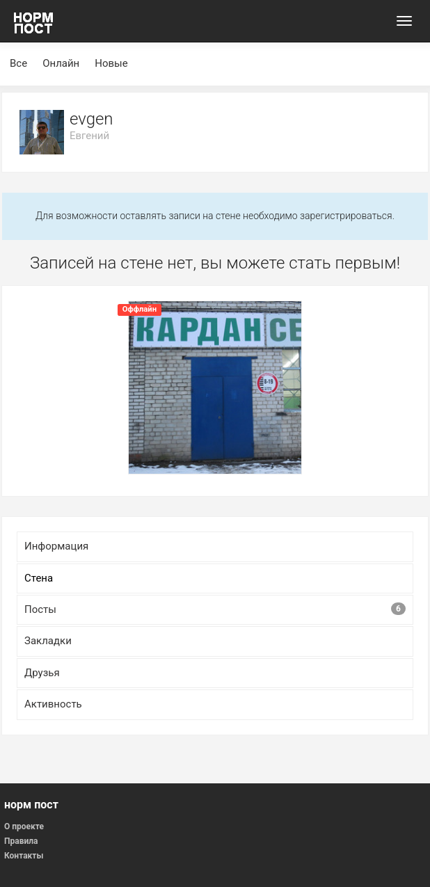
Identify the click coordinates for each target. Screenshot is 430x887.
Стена (38, 578)
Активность (53, 704)
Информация (56, 546)
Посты (215, 609)
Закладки (48, 640)
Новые (111, 63)
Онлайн (60, 63)
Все (18, 63)
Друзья (42, 672)
